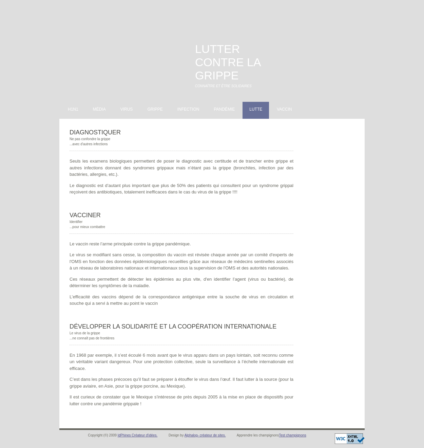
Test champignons (292, 435)
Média (99, 109)
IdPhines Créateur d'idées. (138, 435)
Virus (126, 109)
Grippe (154, 109)
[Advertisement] (320, 43)
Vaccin (284, 109)
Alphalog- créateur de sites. (205, 435)
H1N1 (73, 109)
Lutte (255, 109)
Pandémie (224, 109)
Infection (188, 109)
